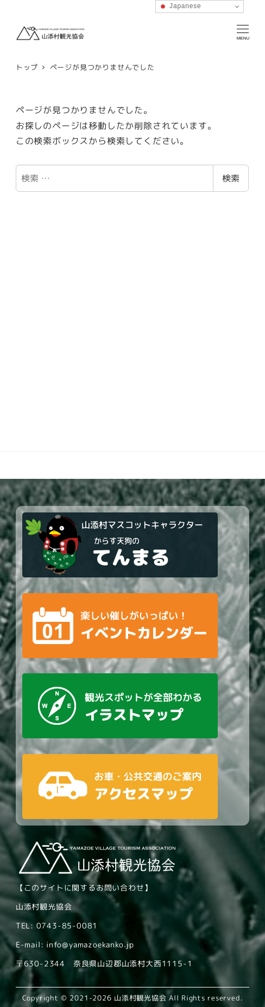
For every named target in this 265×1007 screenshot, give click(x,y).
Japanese (180, 6)
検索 (230, 178)
